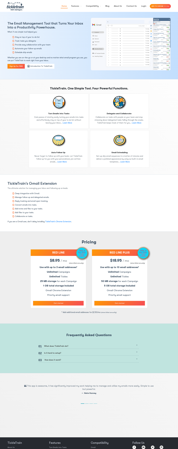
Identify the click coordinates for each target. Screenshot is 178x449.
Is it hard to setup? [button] (50, 353)
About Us (118, 6)
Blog (107, 6)
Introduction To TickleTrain (39, 66)
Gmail (93, 447)
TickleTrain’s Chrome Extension (58, 222)
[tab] (89, 346)
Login (143, 6)
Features (76, 6)
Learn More (67, 123)
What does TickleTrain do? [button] (53, 346)
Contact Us (131, 6)
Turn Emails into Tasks (58, 447)
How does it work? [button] (50, 360)
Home (64, 6)
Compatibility (93, 6)
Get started (58, 303)
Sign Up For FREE (16, 66)
